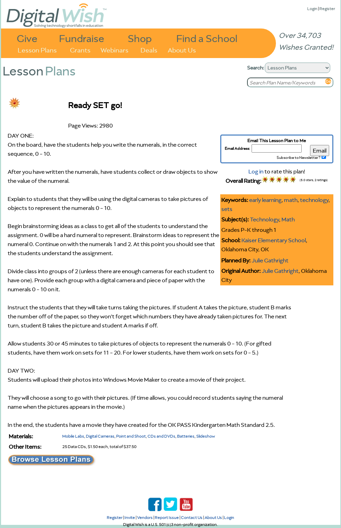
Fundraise (81, 38)
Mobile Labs (73, 436)
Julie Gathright (270, 260)
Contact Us (192, 517)
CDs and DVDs (161, 436)
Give (27, 38)
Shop (140, 38)
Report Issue (167, 517)
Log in (255, 171)
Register (327, 8)
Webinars (114, 50)
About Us (182, 50)
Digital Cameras (100, 436)
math (291, 200)
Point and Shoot (131, 436)
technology (314, 200)
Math (288, 219)
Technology (264, 219)
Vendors (145, 517)
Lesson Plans (37, 50)
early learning (265, 200)
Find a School (206, 38)
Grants (80, 50)
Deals (149, 50)
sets (226, 209)
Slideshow (205, 436)
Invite (130, 517)
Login (312, 8)
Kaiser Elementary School (273, 240)
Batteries (186, 436)
